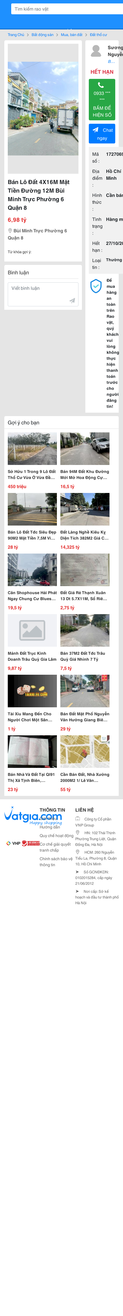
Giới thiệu (48, 818)
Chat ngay (103, 133)
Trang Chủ (16, 34)
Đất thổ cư (98, 34)
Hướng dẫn (50, 827)
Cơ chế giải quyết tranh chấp (55, 847)
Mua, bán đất (71, 34)
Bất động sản (42, 34)
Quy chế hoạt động (57, 835)
